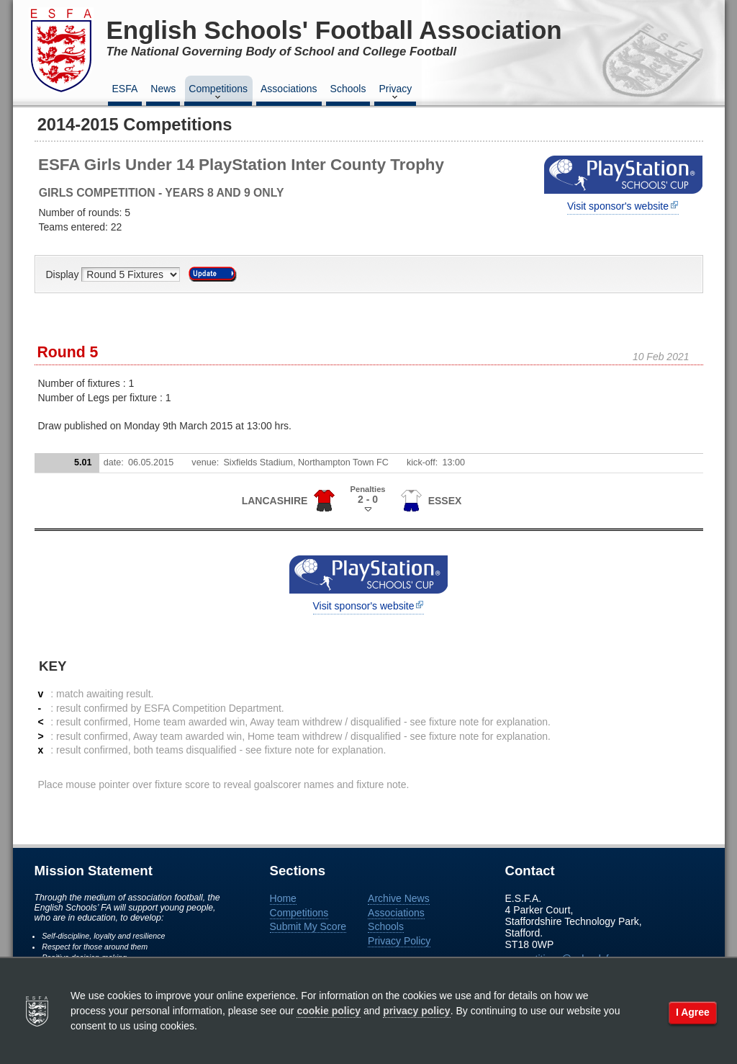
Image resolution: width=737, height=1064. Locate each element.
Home (283, 898)
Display (64, 274)
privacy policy (416, 1010)
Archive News (399, 898)
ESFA (125, 88)
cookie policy (329, 1010)
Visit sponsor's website (618, 206)
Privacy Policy (399, 941)
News (163, 88)
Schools (348, 88)
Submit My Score (308, 926)
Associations (289, 88)
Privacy (395, 93)
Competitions (218, 93)
